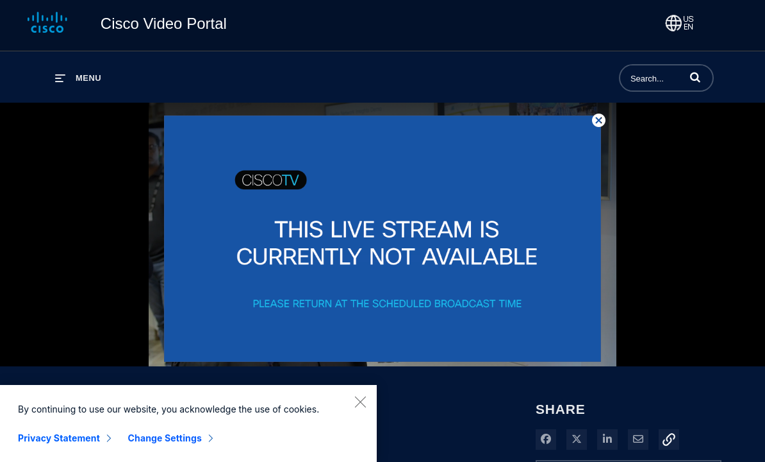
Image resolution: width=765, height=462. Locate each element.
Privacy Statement (59, 443)
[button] (695, 77)
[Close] (360, 407)
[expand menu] (78, 78)
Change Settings (165, 443)
